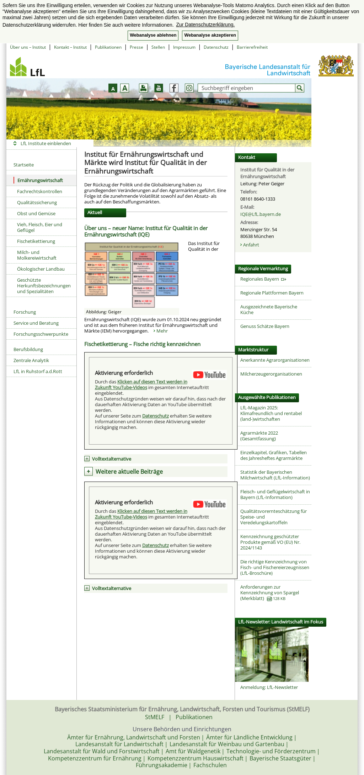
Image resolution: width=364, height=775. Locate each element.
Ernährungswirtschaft (38, 180)
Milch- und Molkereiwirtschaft (37, 255)
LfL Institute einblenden (46, 143)
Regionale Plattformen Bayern (272, 293)
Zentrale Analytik (31, 360)
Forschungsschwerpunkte (41, 334)
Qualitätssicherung (37, 202)
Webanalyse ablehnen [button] (153, 35)
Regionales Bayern (263, 279)
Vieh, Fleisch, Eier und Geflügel (39, 227)
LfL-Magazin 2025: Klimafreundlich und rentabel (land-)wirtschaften (271, 413)
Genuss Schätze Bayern (264, 326)
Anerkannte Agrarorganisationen (275, 360)
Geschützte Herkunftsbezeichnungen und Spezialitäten (44, 285)
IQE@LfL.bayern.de (260, 214)
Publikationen (108, 47)
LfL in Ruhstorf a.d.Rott (38, 371)
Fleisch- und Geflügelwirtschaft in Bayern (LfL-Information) (275, 494)
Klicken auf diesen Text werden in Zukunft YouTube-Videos (141, 384)
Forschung (25, 312)
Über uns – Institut (28, 47)
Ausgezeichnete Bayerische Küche (268, 309)
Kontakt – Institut (70, 47)
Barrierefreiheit (252, 47)
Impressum (184, 47)
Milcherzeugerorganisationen (271, 374)
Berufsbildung (28, 349)
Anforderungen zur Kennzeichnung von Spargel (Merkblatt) (269, 592)
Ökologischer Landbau (41, 269)
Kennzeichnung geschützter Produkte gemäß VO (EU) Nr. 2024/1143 (270, 542)
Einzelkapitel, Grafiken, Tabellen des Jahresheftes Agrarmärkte (273, 455)
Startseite (24, 164)
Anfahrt (251, 244)
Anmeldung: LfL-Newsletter (269, 687)
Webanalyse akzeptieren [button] (210, 35)
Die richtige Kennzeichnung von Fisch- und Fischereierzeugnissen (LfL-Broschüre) (274, 567)
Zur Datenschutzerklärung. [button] (205, 24)
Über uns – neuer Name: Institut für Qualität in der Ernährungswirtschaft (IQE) (146, 231)
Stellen (158, 47)
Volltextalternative (111, 459)
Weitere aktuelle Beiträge (129, 472)
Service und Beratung (36, 323)
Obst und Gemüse (36, 213)
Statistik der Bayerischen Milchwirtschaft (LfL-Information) (275, 475)
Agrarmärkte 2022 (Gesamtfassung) (259, 436)
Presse (136, 47)
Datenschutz (216, 47)
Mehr (162, 331)
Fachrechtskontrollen (39, 191)
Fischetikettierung (36, 241)
